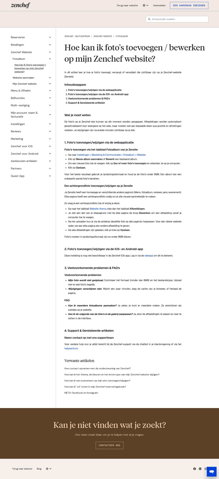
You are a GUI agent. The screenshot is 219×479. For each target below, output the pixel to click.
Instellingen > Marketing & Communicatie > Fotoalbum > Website (111, 154)
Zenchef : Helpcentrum (77, 36)
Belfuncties (18, 98)
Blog (39, 468)
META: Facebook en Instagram (81, 392)
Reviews (16, 131)
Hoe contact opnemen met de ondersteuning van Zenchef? (97, 368)
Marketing (17, 139)
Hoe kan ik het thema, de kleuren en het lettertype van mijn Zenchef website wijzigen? (112, 374)
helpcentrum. (71, 348)
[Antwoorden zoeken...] (177, 19)
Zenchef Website (103, 36)
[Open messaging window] (212, 472)
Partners (16, 168)
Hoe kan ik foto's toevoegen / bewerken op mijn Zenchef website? (30, 68)
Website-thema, (98, 208)
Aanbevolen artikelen (24, 161)
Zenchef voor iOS (21, 146)
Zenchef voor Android (24, 154)
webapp (148, 255)
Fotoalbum (122, 36)
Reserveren (18, 37)
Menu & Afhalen (21, 90)
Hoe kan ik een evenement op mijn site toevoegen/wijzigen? (97, 380)
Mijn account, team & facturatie (24, 114)
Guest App (17, 176)
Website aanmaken (23, 77)
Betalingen (17, 45)
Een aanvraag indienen (189, 5)
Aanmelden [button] (159, 5)
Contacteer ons (109, 445)
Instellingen (18, 124)
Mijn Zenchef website (25, 83)
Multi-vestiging (20, 105)
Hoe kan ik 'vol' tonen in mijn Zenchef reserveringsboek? (95, 386)
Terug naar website (127, 5)
